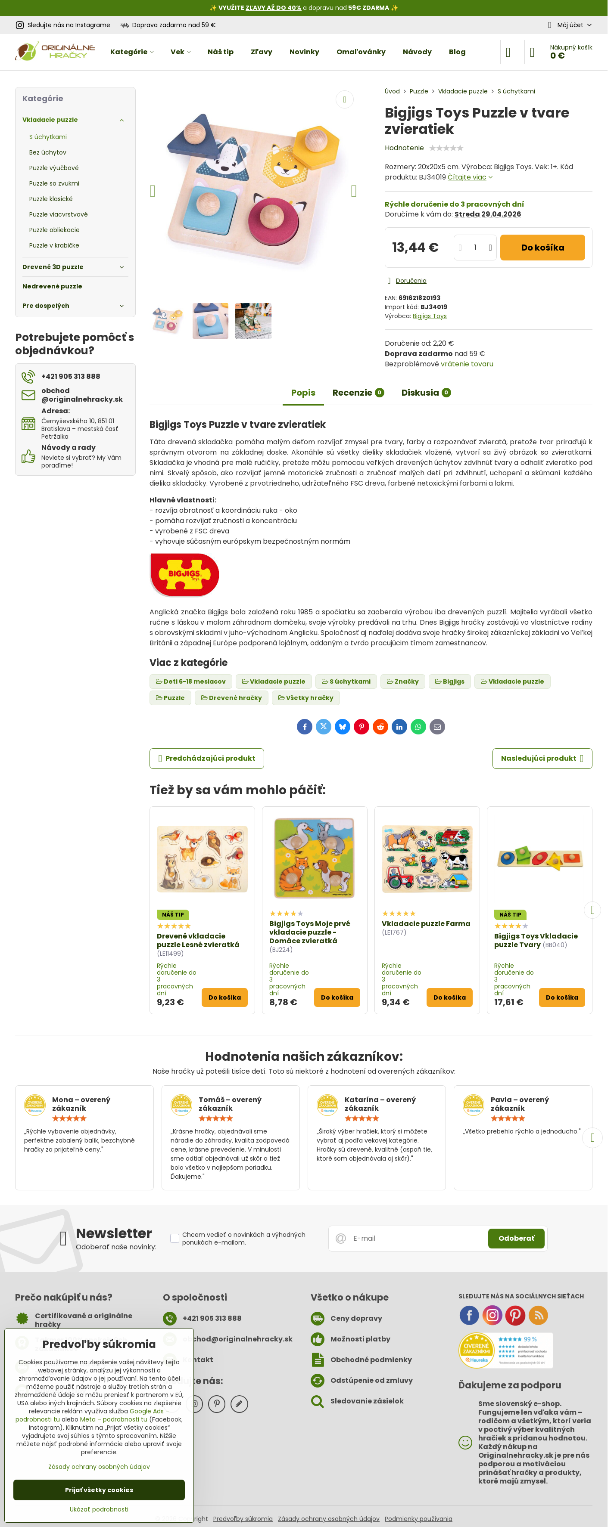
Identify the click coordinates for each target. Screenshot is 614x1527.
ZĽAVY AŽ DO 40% (274, 7)
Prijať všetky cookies (99, 1490)
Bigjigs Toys (430, 316)
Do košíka (542, 248)
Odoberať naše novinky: (116, 1247)
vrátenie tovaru (467, 364)
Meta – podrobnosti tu (113, 1419)
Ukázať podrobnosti (99, 1509)
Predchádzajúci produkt (207, 758)
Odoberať (516, 1238)
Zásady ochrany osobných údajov (329, 1519)
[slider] (446, 148)
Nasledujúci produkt (542, 758)
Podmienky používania (418, 1519)
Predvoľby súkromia (243, 1519)
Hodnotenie (404, 148)
